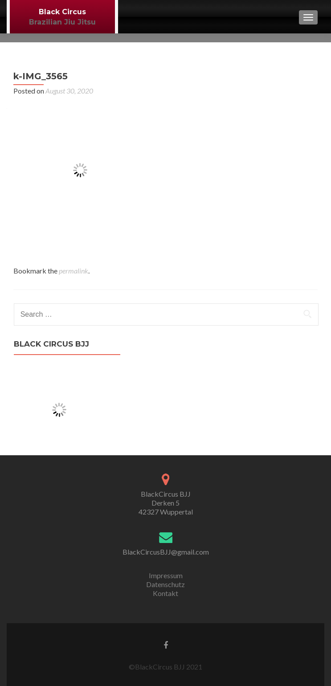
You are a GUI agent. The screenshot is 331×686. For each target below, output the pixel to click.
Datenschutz (165, 584)
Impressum (166, 575)
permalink (73, 270)
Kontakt (165, 593)
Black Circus (62, 12)
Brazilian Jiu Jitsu (62, 22)
